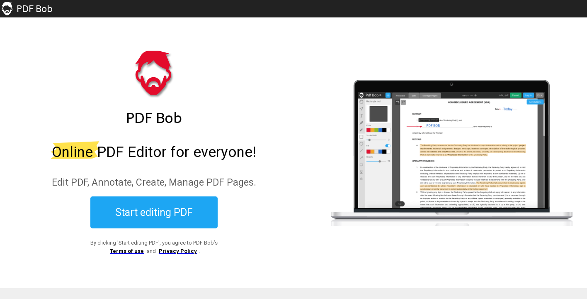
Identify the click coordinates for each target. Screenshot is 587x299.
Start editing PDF (154, 212)
